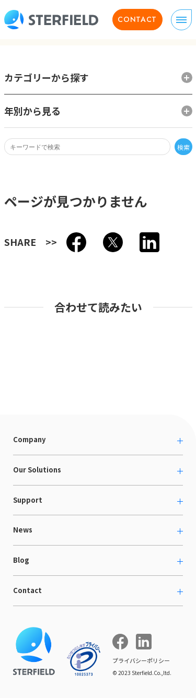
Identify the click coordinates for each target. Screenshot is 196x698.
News (22, 530)
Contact (27, 590)
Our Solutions (37, 470)
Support (27, 500)
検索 (183, 147)
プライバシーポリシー (141, 660)
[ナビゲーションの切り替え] (181, 19)
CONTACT (137, 19)
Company (29, 439)
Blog (21, 560)
